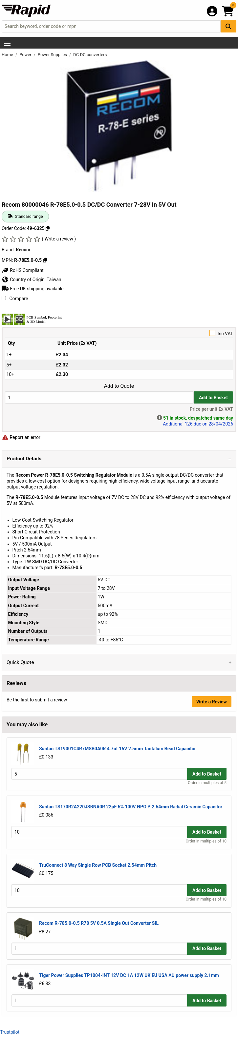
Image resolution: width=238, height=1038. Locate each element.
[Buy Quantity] (99, 397)
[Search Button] (228, 26)
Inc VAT (119, 333)
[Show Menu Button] (7, 43)
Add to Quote (119, 386)
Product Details (24, 459)
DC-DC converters (90, 54)
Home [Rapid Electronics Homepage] (8, 54)
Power (25, 54)
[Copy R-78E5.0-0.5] (45, 260)
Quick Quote (20, 662)
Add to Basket (213, 397)
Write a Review (211, 701)
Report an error (21, 437)
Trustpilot (9, 1032)
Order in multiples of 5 (207, 782)
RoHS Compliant (23, 270)
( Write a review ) (59, 239)
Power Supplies (53, 54)
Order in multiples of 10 (206, 841)
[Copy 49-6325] (48, 228)
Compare (15, 298)
